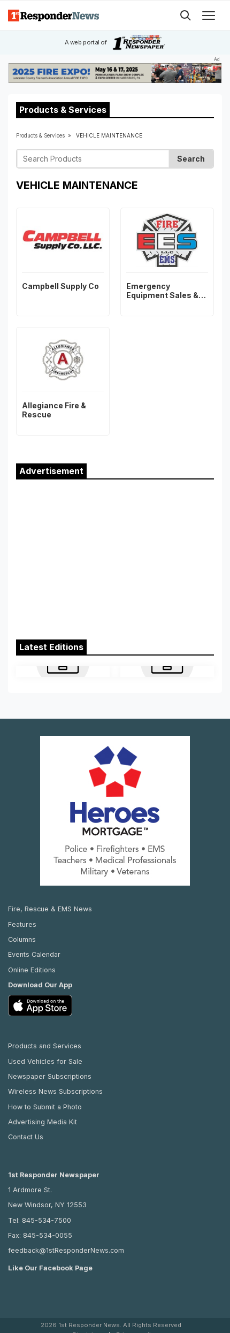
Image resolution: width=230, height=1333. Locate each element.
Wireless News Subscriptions (55, 1091)
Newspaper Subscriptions (49, 1076)
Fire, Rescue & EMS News (50, 909)
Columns (22, 939)
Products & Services (40, 136)
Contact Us (25, 1137)
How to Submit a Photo (45, 1107)
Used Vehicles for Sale (45, 1061)
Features (22, 924)
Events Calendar (34, 954)
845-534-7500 (46, 1220)
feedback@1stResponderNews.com (66, 1250)
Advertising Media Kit (42, 1122)
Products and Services (44, 1046)
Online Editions (32, 970)
